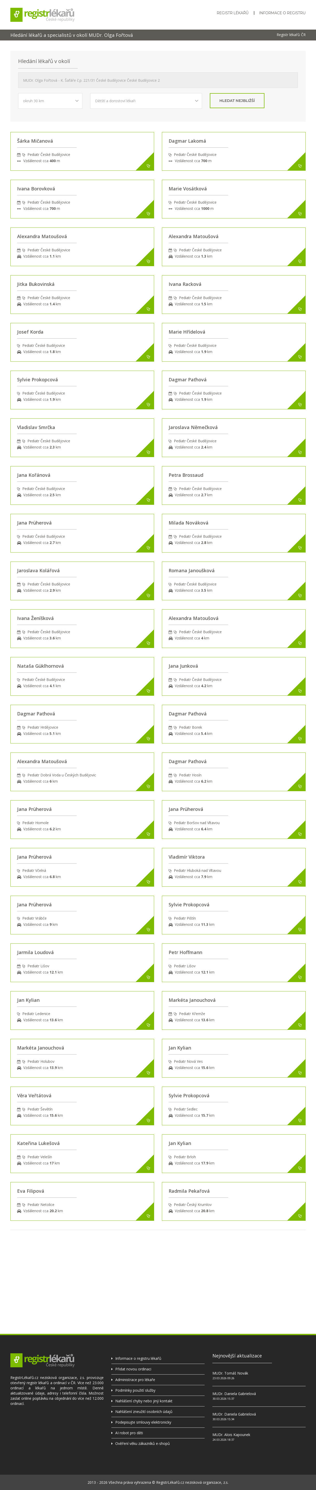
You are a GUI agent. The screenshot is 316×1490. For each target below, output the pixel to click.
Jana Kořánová (34, 475)
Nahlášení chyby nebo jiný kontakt (144, 1400)
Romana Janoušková (192, 570)
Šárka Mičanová (35, 141)
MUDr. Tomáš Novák (230, 1373)
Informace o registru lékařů (138, 1358)
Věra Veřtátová (34, 1095)
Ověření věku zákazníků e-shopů (142, 1443)
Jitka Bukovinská (36, 284)
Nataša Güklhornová (40, 666)
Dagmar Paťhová (188, 379)
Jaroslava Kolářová (38, 570)
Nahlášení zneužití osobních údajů (144, 1411)
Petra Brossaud (186, 475)
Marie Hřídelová (187, 332)
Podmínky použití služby (135, 1390)
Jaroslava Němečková (193, 427)
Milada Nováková (189, 523)
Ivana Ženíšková (35, 618)
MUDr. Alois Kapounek (231, 1434)
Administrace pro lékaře (135, 1379)
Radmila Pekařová (189, 1191)
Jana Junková (183, 666)
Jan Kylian (28, 1000)
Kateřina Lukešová (38, 1143)
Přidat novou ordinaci (133, 1369)
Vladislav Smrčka (36, 427)
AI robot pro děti (129, 1432)
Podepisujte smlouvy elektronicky (143, 1422)
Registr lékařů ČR (291, 35)
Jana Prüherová (34, 523)
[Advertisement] (158, 1266)
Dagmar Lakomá (187, 141)
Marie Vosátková (188, 188)
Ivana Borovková (36, 188)
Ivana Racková (185, 284)
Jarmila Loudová (35, 952)
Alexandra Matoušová (42, 236)
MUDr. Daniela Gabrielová (234, 1393)
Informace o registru (282, 13)
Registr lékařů (233, 13)
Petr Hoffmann (185, 952)
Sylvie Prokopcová (37, 379)
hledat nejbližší (237, 100)
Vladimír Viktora (187, 857)
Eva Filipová (30, 1191)
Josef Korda (30, 332)
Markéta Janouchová (192, 1000)
